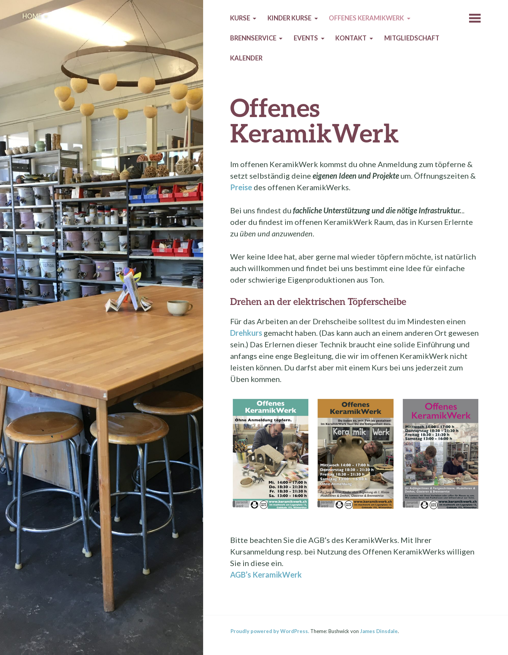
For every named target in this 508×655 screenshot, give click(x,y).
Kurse (240, 18)
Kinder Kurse (289, 18)
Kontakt (351, 38)
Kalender (246, 58)
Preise (241, 187)
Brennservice (253, 38)
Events (306, 38)
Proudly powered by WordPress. (269, 631)
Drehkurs (246, 332)
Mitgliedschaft (411, 38)
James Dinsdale (379, 631)
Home (32, 16)
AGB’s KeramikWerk (266, 574)
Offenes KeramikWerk (366, 18)
